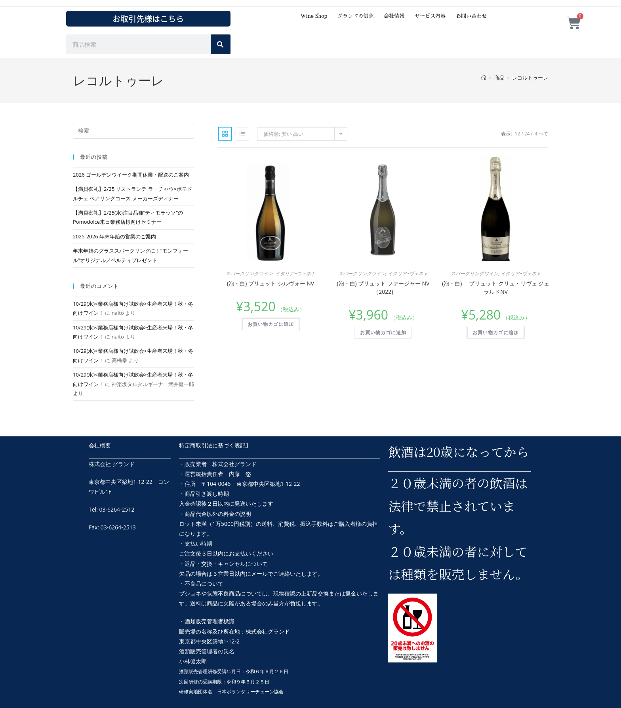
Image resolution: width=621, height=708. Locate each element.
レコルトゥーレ (530, 77)
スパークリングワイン (249, 273)
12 (517, 133)
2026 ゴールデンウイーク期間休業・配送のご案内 (131, 174)
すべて (541, 133)
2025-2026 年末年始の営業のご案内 (114, 236)
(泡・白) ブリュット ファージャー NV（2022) (383, 287)
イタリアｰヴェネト (295, 273)
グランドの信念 (355, 16)
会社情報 (394, 16)
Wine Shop (313, 16)
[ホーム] (483, 77)
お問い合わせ (471, 16)
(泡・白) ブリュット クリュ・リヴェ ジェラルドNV (495, 287)
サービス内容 (430, 16)
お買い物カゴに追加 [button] (271, 324)
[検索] (220, 44)
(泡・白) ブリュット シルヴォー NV (270, 283)
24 (527, 133)
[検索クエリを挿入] (133, 131)
